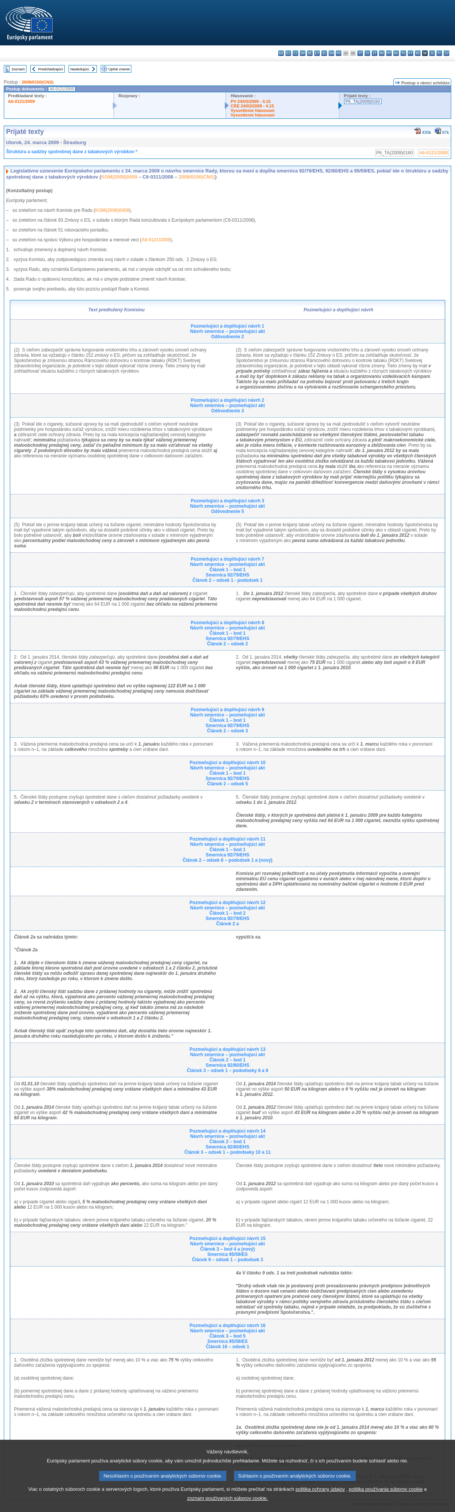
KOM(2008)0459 (119, 177)
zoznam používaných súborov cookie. (227, 1506)
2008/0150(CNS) (37, 82)
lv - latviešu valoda (367, 53)
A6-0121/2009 (21, 101)
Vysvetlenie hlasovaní (252, 110)
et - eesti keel (317, 53)
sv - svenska (446, 53)
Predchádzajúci (50, 69)
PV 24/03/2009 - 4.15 (251, 101)
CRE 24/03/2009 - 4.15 (252, 106)
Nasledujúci (79, 69)
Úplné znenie (119, 69)
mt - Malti (389, 53)
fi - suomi (439, 53)
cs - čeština (295, 53)
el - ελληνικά (324, 53)
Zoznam (18, 69)
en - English (331, 53)
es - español (288, 53)
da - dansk (302, 53)
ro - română (418, 53)
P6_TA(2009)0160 (363, 101)
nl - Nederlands (396, 53)
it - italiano (360, 53)
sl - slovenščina (432, 53)
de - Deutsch (310, 53)
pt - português (410, 53)
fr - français (338, 53)
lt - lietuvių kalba (374, 53)
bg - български (281, 53)
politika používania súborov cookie (386, 1497)
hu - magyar (382, 53)
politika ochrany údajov (320, 1497)
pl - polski (403, 53)
